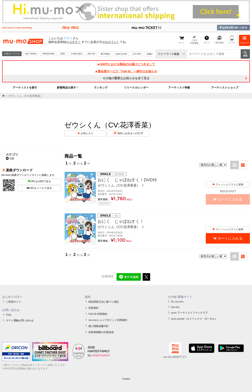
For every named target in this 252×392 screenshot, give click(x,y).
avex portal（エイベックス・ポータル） (194, 318)
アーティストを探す (25, 87)
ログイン (111, 42)
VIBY (62, 53)
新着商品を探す (66, 87)
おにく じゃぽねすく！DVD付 (127, 180)
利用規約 (93, 307)
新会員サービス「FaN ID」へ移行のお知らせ (126, 71)
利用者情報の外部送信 (101, 332)
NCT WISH (31, 53)
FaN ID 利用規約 (97, 314)
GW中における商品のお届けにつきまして (126, 64)
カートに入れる (230, 238)
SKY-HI (91, 53)
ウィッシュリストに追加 (227, 184)
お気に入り (87, 133)
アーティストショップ (224, 87)
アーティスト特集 (179, 87)
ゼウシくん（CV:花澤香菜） (119, 185)
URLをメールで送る (39, 188)
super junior (121, 53)
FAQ (8, 314)
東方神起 (105, 54)
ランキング (101, 87)
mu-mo (175, 307)
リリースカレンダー (136, 87)
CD (10, 158)
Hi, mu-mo (177, 301)
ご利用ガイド (13, 301)
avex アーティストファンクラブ (189, 312)
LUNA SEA (76, 53)
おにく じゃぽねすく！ (121, 221)
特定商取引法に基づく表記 (103, 301)
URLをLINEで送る (39, 181)
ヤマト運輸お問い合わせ (20, 320)
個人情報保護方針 (98, 326)
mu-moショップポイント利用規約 (107, 320)
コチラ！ (75, 42)
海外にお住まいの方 (130, 133)
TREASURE (48, 53)
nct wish (137, 53)
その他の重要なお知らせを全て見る (126, 78)
